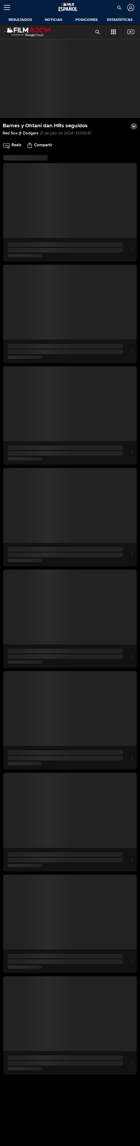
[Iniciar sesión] (130, 7)
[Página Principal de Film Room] (26, 32)
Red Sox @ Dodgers (20, 133)
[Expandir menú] (9, 7)
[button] (119, 7)
